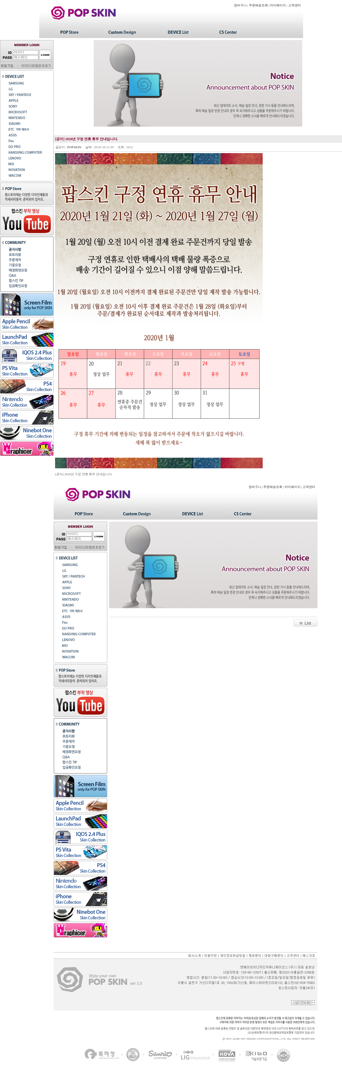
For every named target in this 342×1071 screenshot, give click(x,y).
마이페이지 (278, 5)
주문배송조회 (258, 5)
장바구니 (240, 5)
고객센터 (294, 5)
